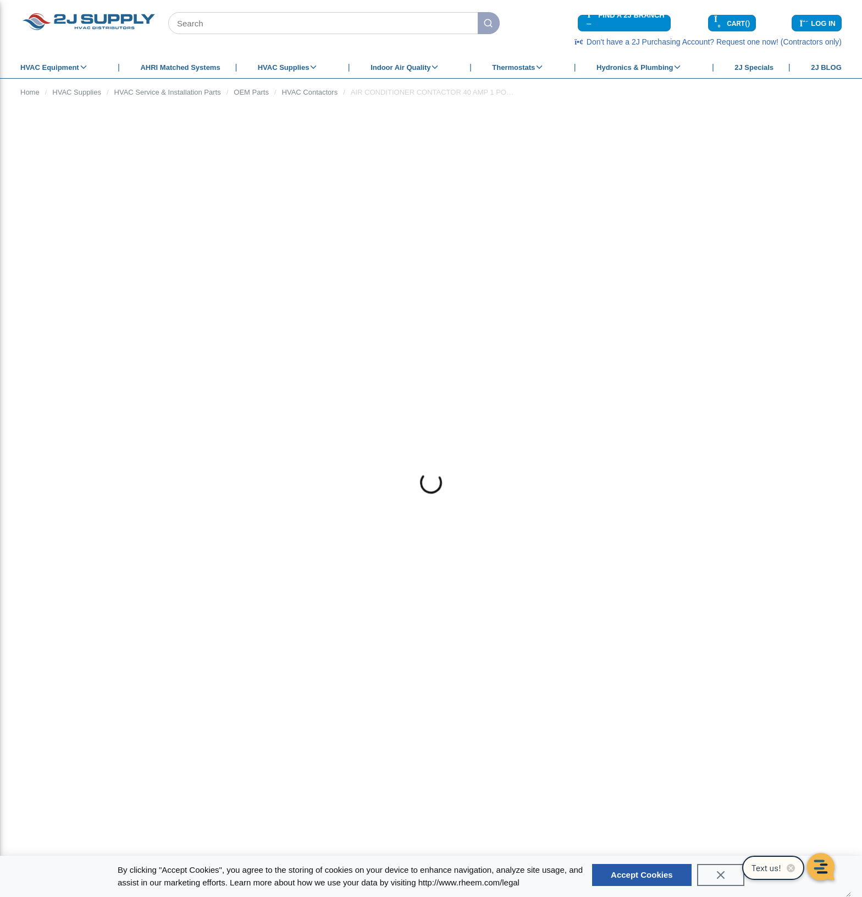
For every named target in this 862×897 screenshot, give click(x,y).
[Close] (720, 875)
